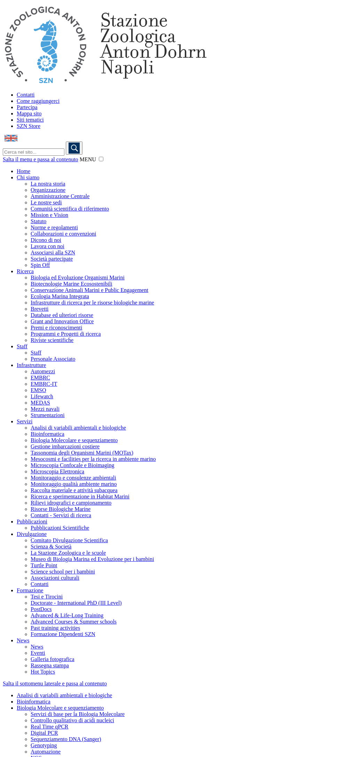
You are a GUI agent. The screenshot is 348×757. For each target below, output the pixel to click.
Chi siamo (28, 177)
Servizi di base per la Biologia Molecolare (78, 714)
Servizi (24, 421)
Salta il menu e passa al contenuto (40, 159)
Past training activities (55, 628)
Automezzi (43, 371)
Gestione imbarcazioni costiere (65, 446)
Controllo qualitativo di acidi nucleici (72, 720)
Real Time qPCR (49, 727)
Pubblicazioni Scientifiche (60, 528)
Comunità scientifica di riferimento (70, 209)
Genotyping (44, 745)
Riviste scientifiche (52, 340)
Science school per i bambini (63, 572)
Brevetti (40, 309)
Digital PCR (44, 733)
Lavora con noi (47, 246)
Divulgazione (32, 534)
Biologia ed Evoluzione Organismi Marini (78, 277)
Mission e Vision (49, 215)
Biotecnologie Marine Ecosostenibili (71, 284)
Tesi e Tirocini (47, 597)
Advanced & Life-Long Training (67, 615)
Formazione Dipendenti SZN (63, 634)
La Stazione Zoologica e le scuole (68, 553)
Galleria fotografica (52, 659)
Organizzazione (48, 190)
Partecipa (27, 107)
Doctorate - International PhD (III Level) (76, 603)
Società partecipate (52, 259)
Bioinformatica (47, 434)
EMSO (38, 390)
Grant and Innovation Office (62, 321)
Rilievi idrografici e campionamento (71, 503)
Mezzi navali (45, 409)
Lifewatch (42, 396)
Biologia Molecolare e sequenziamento (74, 440)
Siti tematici (30, 120)
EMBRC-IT (44, 384)
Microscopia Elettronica (57, 471)
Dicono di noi (46, 240)
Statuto (38, 221)
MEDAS (40, 403)
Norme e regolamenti (54, 227)
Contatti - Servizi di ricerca (61, 515)
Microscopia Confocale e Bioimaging (72, 465)
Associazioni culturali (55, 578)
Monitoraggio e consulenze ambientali (73, 478)
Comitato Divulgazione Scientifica (69, 540)
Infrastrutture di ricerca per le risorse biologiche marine (92, 303)
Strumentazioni (48, 415)
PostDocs (41, 609)
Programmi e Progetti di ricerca (66, 334)
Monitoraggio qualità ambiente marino (74, 484)
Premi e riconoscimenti (56, 328)
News (23, 640)
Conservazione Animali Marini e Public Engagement (89, 290)
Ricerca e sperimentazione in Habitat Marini (80, 496)
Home (23, 171)
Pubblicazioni (32, 521)
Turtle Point (44, 565)
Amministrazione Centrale (60, 196)
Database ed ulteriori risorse (62, 315)
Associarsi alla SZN (53, 252)
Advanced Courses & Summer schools (74, 622)
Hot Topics (43, 672)
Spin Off (40, 265)
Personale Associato (53, 359)
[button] (101, 159)
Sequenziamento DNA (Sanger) (66, 739)
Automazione (46, 752)
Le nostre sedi (46, 202)
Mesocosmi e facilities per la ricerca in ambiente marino (93, 459)
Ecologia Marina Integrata (60, 296)
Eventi (38, 653)
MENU (88, 159)
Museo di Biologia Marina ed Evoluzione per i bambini (92, 559)
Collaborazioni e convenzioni (63, 234)
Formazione (30, 590)
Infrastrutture (31, 365)
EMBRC (40, 378)
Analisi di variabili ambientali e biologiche (78, 428)
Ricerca (25, 271)
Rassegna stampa (50, 665)
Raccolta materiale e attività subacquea (74, 490)
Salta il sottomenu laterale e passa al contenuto (55, 683)
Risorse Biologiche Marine (60, 509)
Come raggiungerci (38, 101)
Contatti (26, 95)
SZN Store (28, 126)
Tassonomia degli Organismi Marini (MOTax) (82, 453)
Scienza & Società (51, 547)
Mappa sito (29, 113)
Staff (22, 346)
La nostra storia (48, 184)
